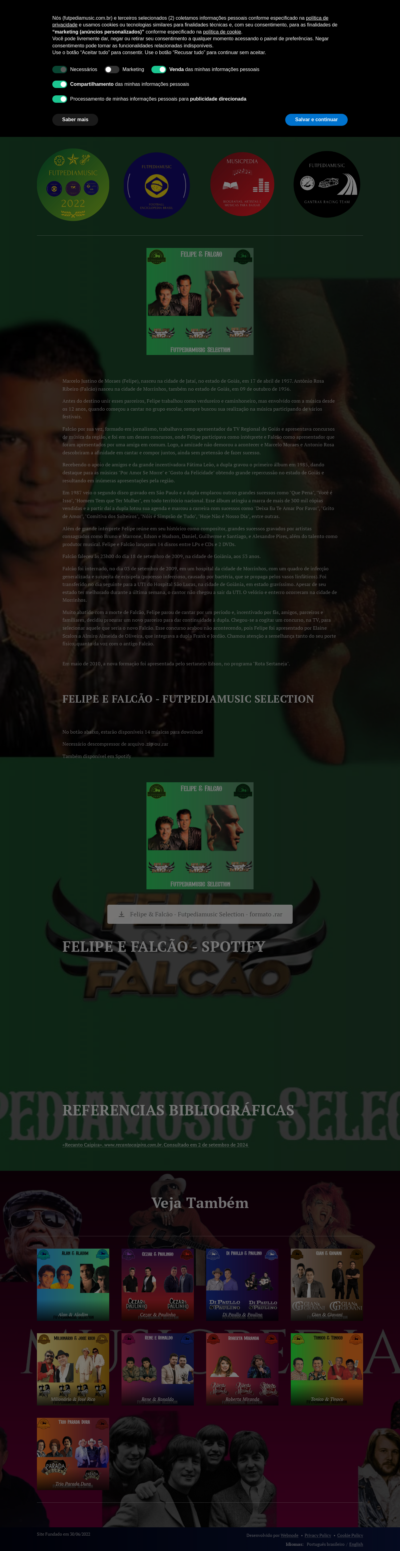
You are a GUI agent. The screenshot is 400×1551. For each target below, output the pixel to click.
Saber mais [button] (75, 119)
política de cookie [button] (222, 31)
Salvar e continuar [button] (316, 119)
